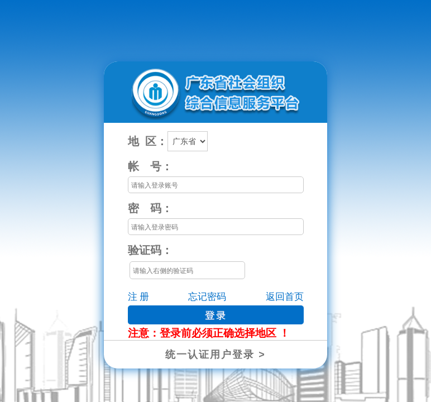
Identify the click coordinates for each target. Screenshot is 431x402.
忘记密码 (207, 297)
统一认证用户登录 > (215, 354)
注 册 (138, 297)
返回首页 (285, 297)
